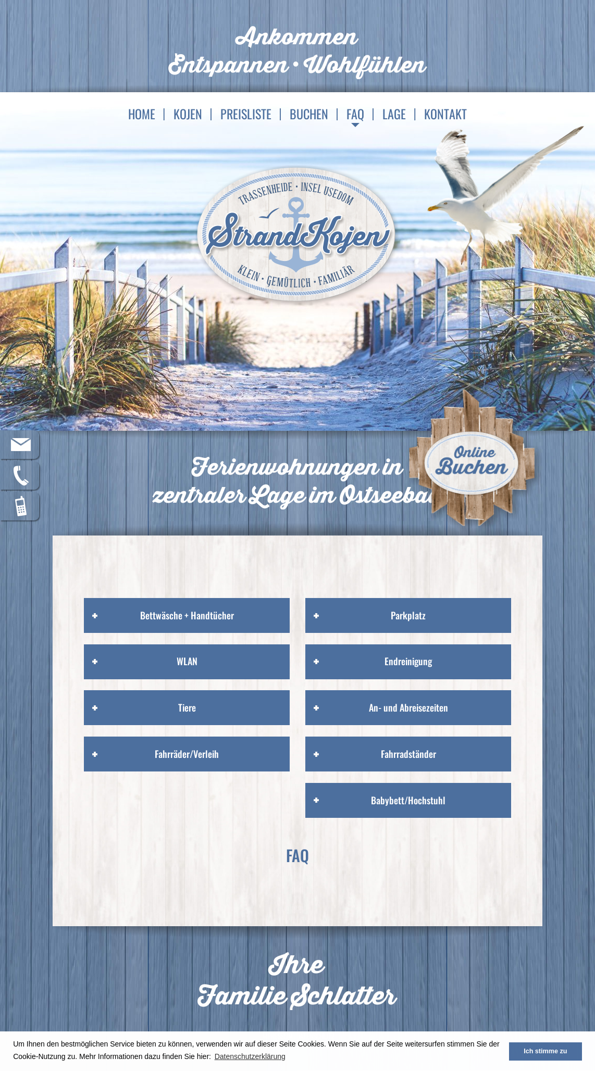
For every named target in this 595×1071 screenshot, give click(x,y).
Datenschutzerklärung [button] (250, 1056)
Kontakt (445, 113)
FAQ (355, 113)
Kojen (187, 113)
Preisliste (245, 113)
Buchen (309, 113)
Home (141, 113)
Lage (394, 113)
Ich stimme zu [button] (545, 1051)
